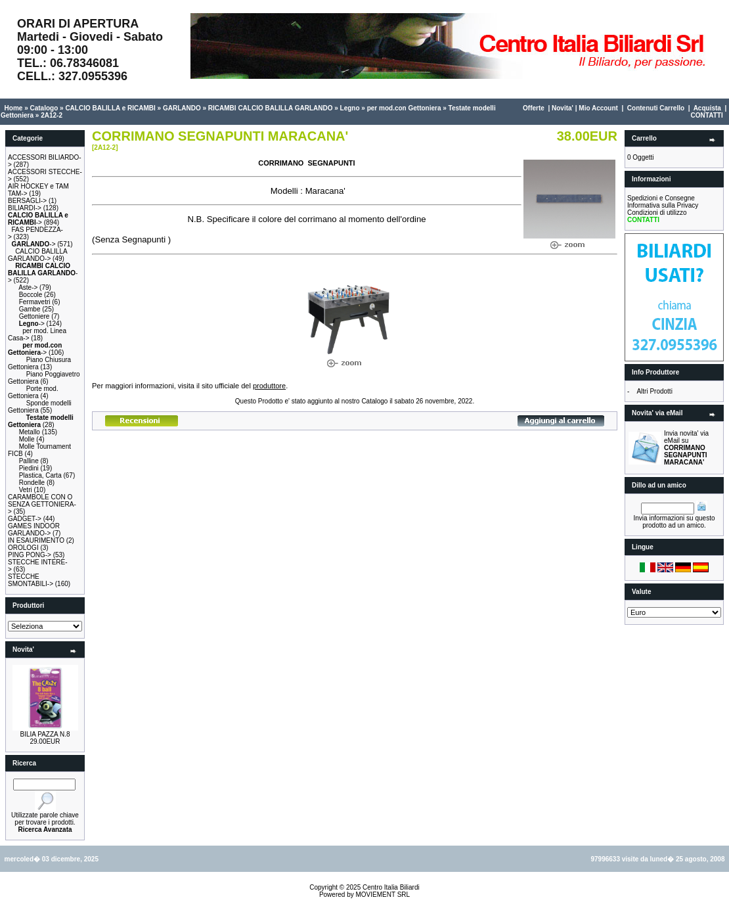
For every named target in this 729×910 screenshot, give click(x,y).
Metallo (29, 432)
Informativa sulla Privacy (662, 205)
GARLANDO (182, 108)
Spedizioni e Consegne (661, 198)
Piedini (29, 468)
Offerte (533, 108)
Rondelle (32, 482)
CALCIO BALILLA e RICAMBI (110, 108)
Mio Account (598, 108)
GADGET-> (24, 518)
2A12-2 (51, 115)
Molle (27, 439)
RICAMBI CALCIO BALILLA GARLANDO (270, 108)
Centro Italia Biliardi (391, 887)
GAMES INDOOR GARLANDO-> (34, 529)
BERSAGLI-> (27, 200)
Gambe (30, 309)
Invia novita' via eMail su (686, 448)
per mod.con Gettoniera (404, 108)
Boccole (31, 294)
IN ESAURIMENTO (36, 540)
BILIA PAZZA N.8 (45, 734)
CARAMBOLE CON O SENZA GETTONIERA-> (42, 504)
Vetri (25, 489)
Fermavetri (35, 302)
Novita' (562, 108)
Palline (29, 461)
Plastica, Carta (40, 475)
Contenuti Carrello (655, 108)
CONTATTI (707, 115)
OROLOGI (23, 547)
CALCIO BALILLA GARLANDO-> (37, 255)
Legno (350, 108)
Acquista (707, 108)
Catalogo (44, 108)
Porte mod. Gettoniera (33, 392)
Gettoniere (34, 316)
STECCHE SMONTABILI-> (30, 580)
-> (38, 219)
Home (14, 108)
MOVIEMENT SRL (382, 894)
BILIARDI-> (24, 208)
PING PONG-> (29, 554)
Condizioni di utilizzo (657, 212)
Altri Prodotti (654, 391)
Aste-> (27, 287)
